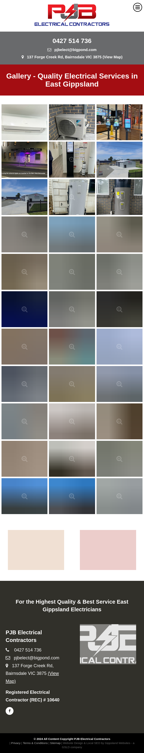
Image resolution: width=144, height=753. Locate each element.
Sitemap (55, 743)
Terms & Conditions (35, 743)
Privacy (15, 743)
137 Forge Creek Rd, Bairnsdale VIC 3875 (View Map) (72, 57)
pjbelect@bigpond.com (72, 50)
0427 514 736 (72, 40)
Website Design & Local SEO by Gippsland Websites (96, 743)
